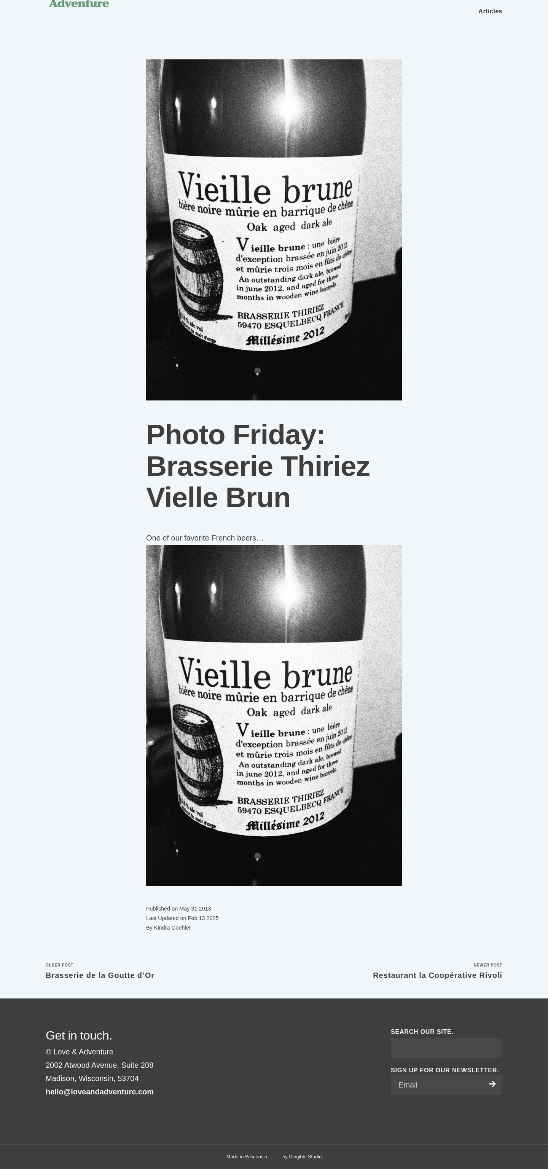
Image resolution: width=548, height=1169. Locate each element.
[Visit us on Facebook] (49, 1111)
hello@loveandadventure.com (100, 1092)
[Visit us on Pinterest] (67, 1111)
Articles (490, 11)
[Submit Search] (493, 1048)
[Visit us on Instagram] (58, 1111)
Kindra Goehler (172, 928)
